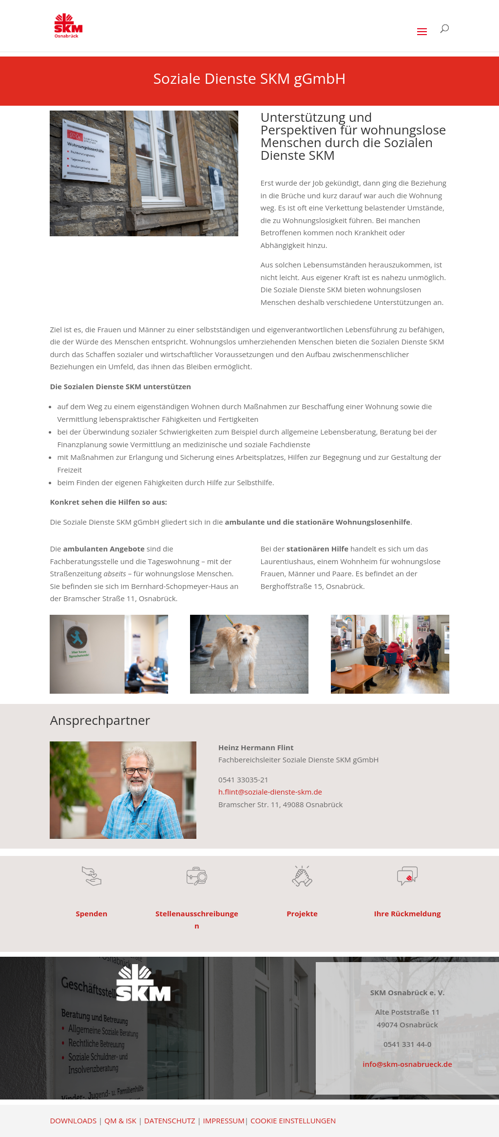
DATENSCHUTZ (169, 1120)
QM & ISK (120, 1120)
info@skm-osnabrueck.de (407, 1064)
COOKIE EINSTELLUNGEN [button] (293, 1120)
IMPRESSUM (224, 1120)
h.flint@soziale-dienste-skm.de (270, 791)
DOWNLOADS (73, 1120)
